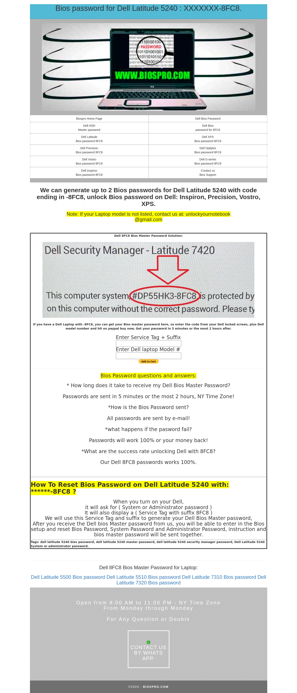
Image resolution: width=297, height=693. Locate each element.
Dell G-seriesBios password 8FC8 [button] (207, 161)
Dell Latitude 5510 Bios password (143, 577)
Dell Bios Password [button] (207, 118)
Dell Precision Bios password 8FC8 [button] (89, 150)
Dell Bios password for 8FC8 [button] (207, 127)
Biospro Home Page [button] (89, 118)
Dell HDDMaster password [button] (89, 127)
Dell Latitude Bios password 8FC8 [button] (89, 139)
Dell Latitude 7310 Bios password (219, 577)
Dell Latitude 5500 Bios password (68, 577)
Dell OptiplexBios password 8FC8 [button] (207, 150)
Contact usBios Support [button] (207, 172)
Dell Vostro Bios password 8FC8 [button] (89, 161)
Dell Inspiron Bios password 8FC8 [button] (89, 172)
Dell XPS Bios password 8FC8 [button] (207, 139)
